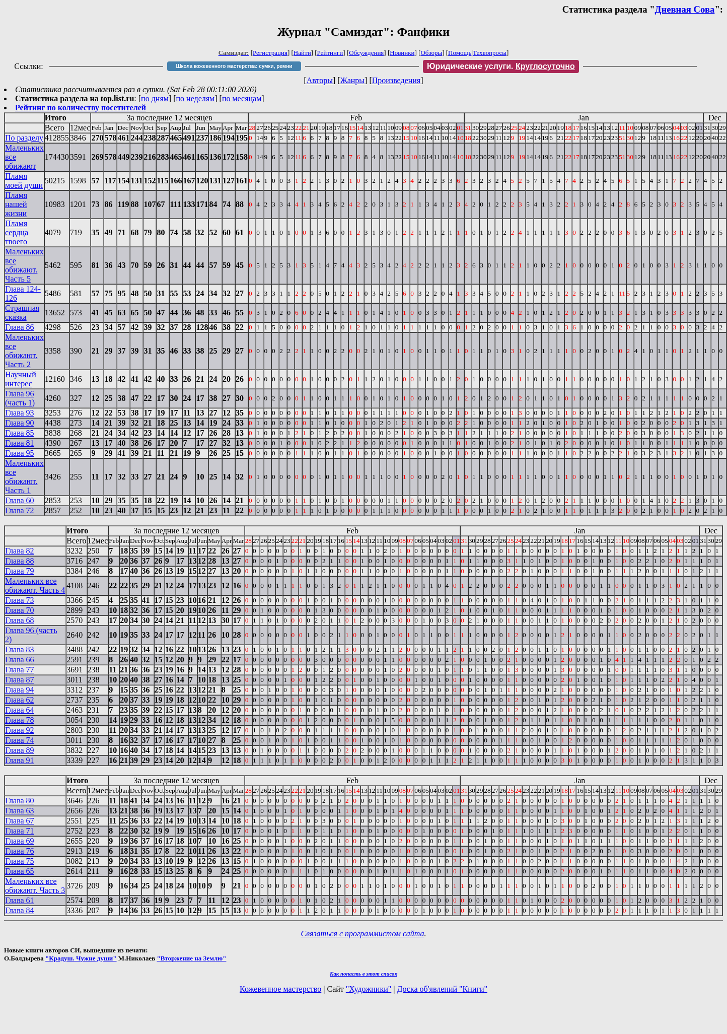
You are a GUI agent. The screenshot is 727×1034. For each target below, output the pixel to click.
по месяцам (241, 98)
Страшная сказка (22, 312)
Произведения (396, 80)
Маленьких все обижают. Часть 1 (24, 477)
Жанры (352, 80)
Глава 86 (19, 327)
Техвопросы (489, 52)
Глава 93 (19, 412)
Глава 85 (19, 433)
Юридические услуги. (501, 66)
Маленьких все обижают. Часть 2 (24, 351)
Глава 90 (19, 423)
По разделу (24, 137)
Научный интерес (20, 379)
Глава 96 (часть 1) (20, 398)
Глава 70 (19, 610)
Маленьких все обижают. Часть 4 (35, 585)
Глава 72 (19, 510)
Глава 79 (19, 571)
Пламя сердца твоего (16, 232)
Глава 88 (19, 561)
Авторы (320, 80)
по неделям (195, 98)
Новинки (402, 52)
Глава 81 (19, 443)
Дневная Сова (685, 9)
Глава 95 (19, 453)
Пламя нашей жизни (16, 204)
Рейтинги (330, 52)
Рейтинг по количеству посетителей (80, 107)
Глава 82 (19, 550)
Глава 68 (19, 620)
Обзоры (431, 52)
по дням (155, 98)
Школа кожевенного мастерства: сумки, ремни (234, 66)
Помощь (459, 52)
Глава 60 (19, 500)
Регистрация (270, 52)
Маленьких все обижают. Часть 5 (24, 265)
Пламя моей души (24, 180)
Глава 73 (19, 600)
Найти (302, 52)
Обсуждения (366, 52)
